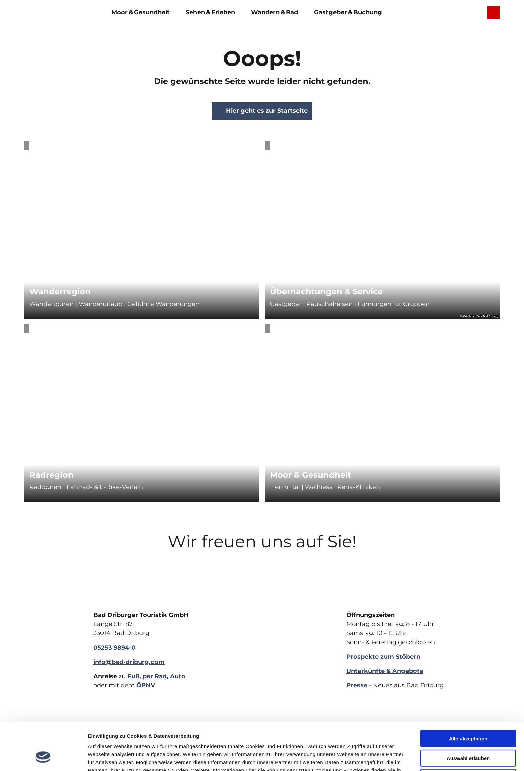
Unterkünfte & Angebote (384, 671)
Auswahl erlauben (468, 716)
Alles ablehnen (468, 735)
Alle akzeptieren (468, 696)
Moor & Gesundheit (140, 12)
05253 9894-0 (114, 647)
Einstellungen (341, 758)
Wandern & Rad (274, 12)
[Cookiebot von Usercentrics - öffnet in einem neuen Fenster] (43, 758)
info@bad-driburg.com (129, 662)
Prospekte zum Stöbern (383, 656)
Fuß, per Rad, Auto (156, 676)
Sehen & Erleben (210, 12)
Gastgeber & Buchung (348, 12)
